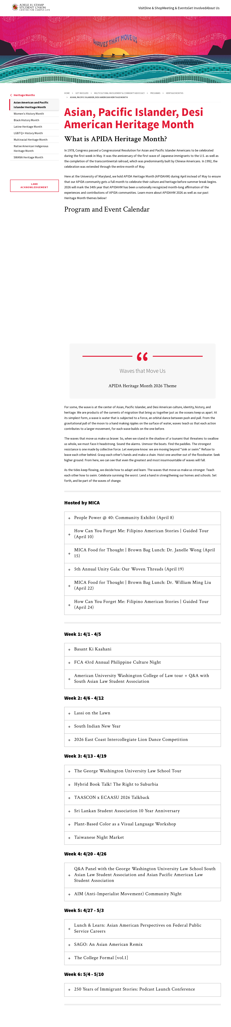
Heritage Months (22, 95)
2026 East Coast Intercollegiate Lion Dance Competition (131, 739)
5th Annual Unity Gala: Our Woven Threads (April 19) (129, 569)
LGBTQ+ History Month (28, 133)
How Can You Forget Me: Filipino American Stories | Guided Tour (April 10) (141, 534)
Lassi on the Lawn (92, 713)
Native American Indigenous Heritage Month (31, 148)
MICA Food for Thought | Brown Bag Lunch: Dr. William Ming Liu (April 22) (142, 585)
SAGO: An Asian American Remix (108, 944)
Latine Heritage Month (28, 126)
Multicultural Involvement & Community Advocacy (119, 93)
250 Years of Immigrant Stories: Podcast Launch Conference (134, 989)
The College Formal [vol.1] (101, 958)
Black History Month (26, 120)
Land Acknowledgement (34, 185)
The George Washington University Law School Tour (128, 771)
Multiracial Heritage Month (30, 139)
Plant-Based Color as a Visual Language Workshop (125, 824)
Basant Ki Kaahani (93, 649)
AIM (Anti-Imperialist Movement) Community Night (128, 894)
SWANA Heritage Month (28, 157)
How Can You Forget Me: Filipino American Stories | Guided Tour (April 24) (141, 604)
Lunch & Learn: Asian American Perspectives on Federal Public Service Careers (137, 928)
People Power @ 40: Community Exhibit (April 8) (124, 517)
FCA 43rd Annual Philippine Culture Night (117, 662)
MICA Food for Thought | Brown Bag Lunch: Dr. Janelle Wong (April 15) (144, 553)
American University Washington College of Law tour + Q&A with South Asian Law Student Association (141, 678)
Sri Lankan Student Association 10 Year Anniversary (127, 811)
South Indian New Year (97, 726)
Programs (155, 93)
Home (67, 93)
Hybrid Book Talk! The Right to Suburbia (116, 784)
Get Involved (81, 93)
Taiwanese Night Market (99, 837)
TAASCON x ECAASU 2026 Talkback (112, 797)
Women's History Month (29, 113)
